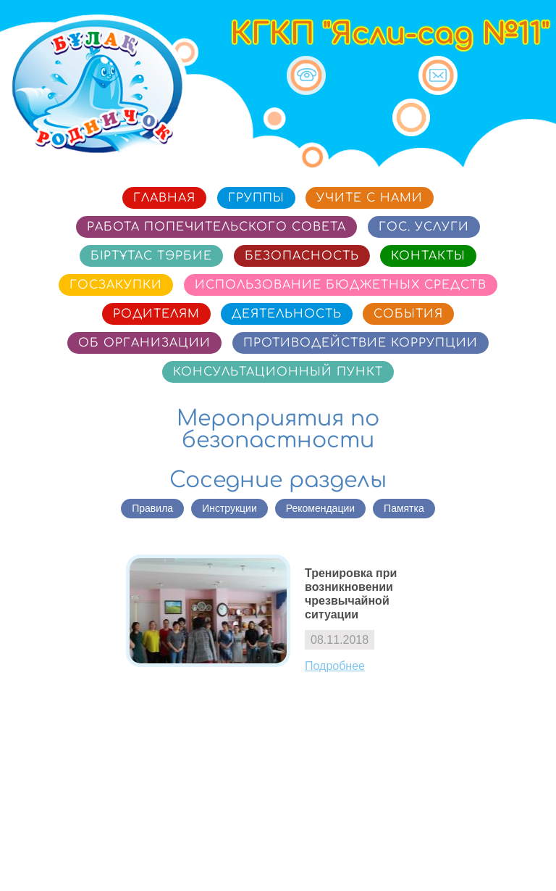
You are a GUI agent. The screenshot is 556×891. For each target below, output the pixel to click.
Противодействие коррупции (360, 342)
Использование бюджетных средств (340, 284)
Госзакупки (116, 284)
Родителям (156, 313)
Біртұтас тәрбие (151, 255)
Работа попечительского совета (216, 226)
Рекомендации (320, 508)
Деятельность (287, 313)
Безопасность (302, 255)
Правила (152, 508)
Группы (256, 197)
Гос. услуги (424, 226)
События (408, 313)
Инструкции (229, 508)
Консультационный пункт (278, 371)
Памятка (404, 508)
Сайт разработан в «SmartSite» (465, 859)
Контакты (428, 255)
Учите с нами (369, 197)
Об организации (144, 342)
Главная (164, 197)
